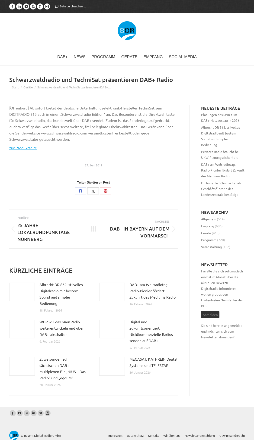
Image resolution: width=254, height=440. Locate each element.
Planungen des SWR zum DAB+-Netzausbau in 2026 (220, 117)
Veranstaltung (211, 247)
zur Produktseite (23, 147)
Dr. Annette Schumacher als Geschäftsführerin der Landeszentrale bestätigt (221, 189)
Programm (208, 240)
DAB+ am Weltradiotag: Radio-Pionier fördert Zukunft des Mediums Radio (152, 290)
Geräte (206, 233)
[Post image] (22, 292)
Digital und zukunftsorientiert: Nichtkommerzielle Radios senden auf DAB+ (151, 331)
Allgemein (208, 219)
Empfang (207, 226)
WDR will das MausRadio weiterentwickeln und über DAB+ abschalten (61, 328)
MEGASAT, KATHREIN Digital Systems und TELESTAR (153, 362)
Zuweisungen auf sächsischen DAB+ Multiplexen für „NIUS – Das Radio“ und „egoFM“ (62, 368)
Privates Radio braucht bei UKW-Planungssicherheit (220, 154)
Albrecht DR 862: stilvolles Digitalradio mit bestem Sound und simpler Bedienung (61, 294)
